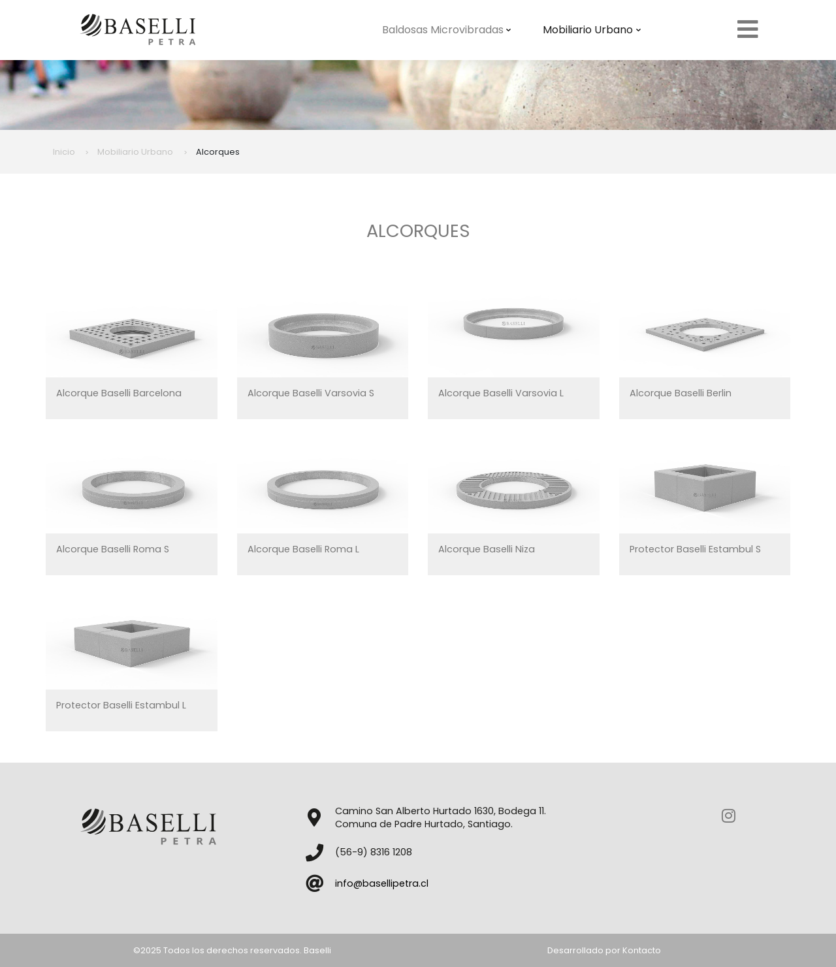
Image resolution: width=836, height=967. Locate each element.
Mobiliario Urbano (592, 29)
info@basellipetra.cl (381, 883)
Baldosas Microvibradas (446, 29)
